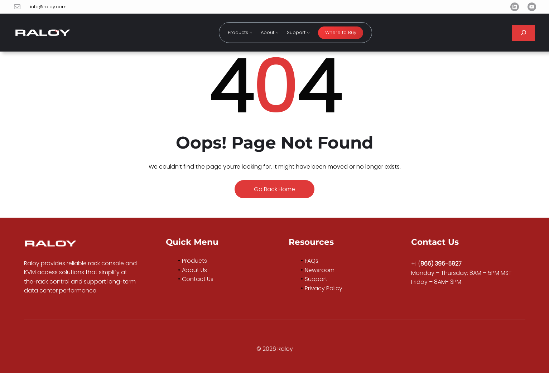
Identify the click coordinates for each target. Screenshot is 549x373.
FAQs (311, 261)
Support (316, 279)
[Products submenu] (251, 32)
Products (194, 261)
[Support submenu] (308, 32)
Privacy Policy (323, 288)
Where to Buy (340, 32)
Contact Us (197, 279)
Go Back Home (274, 189)
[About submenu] (277, 32)
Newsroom (319, 270)
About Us (194, 270)
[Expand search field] (523, 33)
